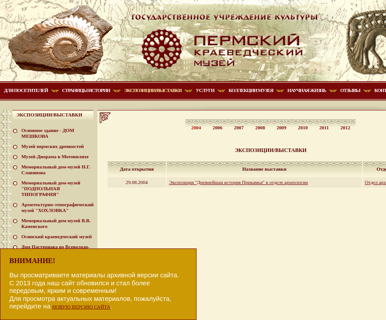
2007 (239, 127)
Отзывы (350, 90)
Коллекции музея (251, 90)
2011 (324, 127)
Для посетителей (26, 90)
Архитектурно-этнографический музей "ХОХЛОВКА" (57, 207)
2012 (345, 127)
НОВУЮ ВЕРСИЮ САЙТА (81, 306)
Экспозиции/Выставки (152, 90)
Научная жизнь (306, 90)
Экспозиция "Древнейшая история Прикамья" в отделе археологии (238, 182)
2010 (303, 127)
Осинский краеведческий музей (56, 236)
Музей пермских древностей (52, 146)
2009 (281, 127)
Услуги (205, 90)
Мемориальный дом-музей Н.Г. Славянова (55, 169)
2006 (217, 127)
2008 (260, 127)
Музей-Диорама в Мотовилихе (54, 156)
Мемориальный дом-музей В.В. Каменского (56, 223)
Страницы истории (86, 90)
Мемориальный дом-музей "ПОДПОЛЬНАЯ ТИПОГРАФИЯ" (50, 188)
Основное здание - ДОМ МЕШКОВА (47, 133)
